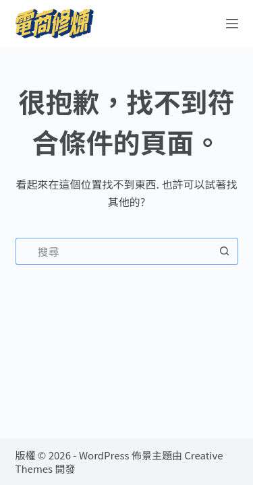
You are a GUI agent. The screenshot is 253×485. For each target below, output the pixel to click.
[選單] (232, 24)
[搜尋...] (113, 251)
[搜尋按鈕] (224, 251)
